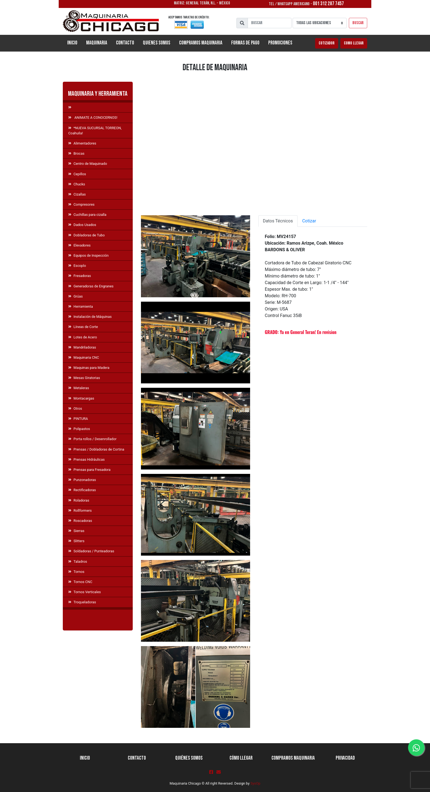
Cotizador (327, 43)
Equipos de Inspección (88, 255)
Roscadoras (80, 521)
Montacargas (81, 398)
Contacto (125, 43)
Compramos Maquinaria (200, 43)
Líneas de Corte (83, 327)
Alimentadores (82, 143)
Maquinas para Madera (88, 368)
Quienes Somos (156, 43)
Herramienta (80, 306)
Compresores (81, 204)
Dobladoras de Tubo (86, 235)
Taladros (77, 561)
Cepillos (77, 174)
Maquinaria (96, 43)
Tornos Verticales (84, 592)
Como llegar (354, 43)
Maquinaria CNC (83, 357)
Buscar (358, 23)
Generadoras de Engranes (91, 286)
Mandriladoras (82, 347)
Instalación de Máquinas (90, 317)
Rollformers (80, 510)
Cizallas (77, 194)
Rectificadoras (82, 490)
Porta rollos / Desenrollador (92, 439)
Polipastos (79, 429)
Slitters (76, 541)
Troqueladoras (82, 602)
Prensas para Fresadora (89, 470)
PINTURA (78, 419)
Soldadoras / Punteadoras (91, 551)
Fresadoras (79, 276)
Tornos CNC (80, 582)
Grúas (75, 296)
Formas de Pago (245, 43)
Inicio (74, 42)
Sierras (76, 531)
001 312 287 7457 (328, 4)
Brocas (76, 153)
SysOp (255, 783)
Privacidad (345, 758)
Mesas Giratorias (84, 378)
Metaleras (78, 388)
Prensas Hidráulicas (86, 459)
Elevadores (79, 245)
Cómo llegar (241, 758)
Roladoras (78, 500)
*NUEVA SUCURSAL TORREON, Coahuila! (94, 130)
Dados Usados (82, 225)
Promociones (280, 43)
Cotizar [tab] (309, 221)
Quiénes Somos (189, 758)
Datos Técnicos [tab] (278, 221)
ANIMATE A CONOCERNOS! (92, 117)
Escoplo (77, 266)
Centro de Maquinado (87, 164)
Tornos (76, 572)
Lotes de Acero (82, 337)
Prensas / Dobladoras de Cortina (96, 449)
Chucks (76, 184)
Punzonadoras (82, 480)
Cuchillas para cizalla (87, 215)
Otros (75, 408)
